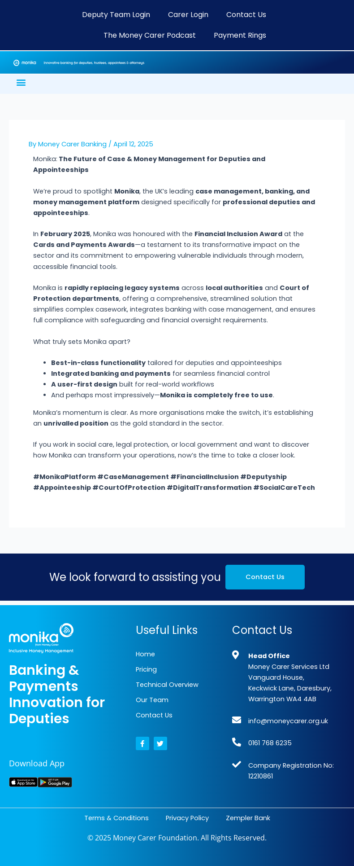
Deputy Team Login (116, 14)
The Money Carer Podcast (150, 35)
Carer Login (188, 14)
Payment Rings (240, 35)
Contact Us (246, 14)
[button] (20, 82)
